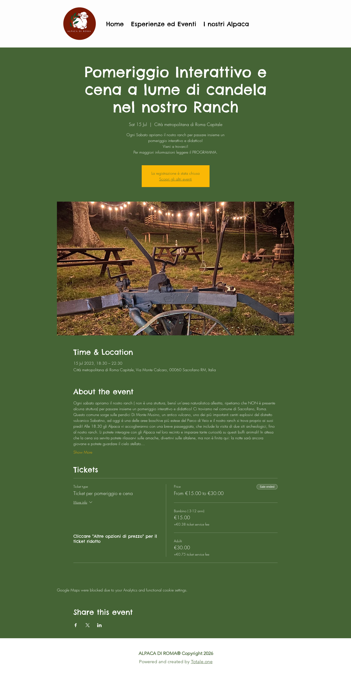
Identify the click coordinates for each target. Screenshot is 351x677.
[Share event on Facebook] (75, 625)
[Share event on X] (87, 625)
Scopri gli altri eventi (175, 179)
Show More (82, 452)
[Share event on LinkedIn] (99, 625)
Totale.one (202, 661)
